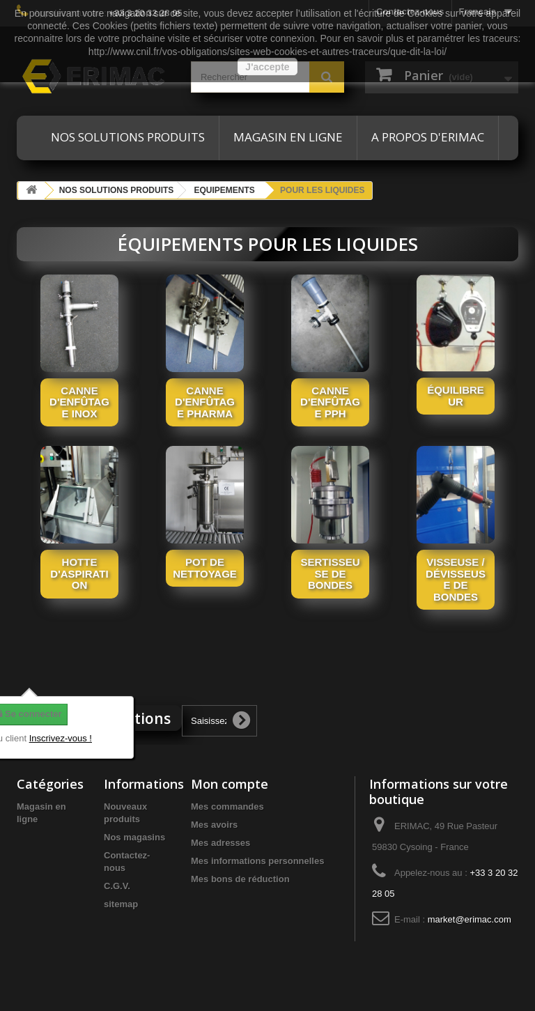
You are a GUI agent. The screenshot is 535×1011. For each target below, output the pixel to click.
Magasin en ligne (288, 137)
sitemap (121, 904)
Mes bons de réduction (240, 879)
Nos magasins (134, 837)
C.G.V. (117, 886)
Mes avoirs (214, 824)
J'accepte (267, 66)
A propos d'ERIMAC (427, 137)
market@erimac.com (469, 919)
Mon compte (229, 783)
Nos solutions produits (128, 137)
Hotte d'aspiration (79, 573)
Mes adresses (220, 843)
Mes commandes (227, 806)
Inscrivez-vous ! (60, 738)
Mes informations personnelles (257, 861)
